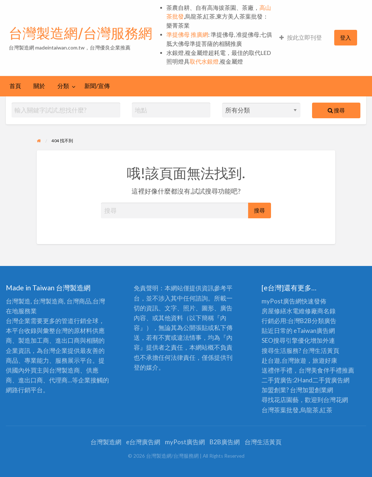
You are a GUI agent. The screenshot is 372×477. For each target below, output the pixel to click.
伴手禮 (332, 370)
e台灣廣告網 (143, 442)
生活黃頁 (327, 350)
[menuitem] (300, 37)
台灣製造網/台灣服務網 (80, 33)
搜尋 (336, 110)
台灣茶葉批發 (280, 410)
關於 (39, 86)
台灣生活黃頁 (263, 442)
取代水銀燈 (204, 61)
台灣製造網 (105, 442)
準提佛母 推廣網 (187, 34)
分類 (63, 86)
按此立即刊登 (300, 37)
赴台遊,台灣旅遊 (284, 360)
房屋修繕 (274, 311)
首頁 (15, 86)
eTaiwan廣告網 (314, 330)
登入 (345, 37)
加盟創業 (314, 390)
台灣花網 (335, 400)
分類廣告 (324, 321)
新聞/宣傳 (97, 86)
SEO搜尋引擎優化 (286, 340)
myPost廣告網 (282, 301)
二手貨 (321, 380)
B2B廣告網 (225, 442)
